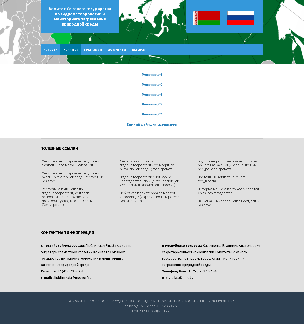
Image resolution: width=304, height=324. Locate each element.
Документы (117, 50)
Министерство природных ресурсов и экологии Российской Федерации (70, 163)
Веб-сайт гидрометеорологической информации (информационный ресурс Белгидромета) (149, 197)
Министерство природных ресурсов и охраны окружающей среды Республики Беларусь (72, 177)
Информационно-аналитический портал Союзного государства (228, 191)
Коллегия (71, 50)
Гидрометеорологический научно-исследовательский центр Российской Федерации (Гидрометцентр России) (149, 181)
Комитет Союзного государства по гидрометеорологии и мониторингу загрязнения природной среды (80, 16)
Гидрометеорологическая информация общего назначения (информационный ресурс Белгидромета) (228, 165)
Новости (50, 50)
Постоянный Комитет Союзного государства (222, 179)
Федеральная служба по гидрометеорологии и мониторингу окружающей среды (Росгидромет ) (147, 165)
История (139, 50)
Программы (93, 50)
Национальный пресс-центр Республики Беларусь (228, 203)
